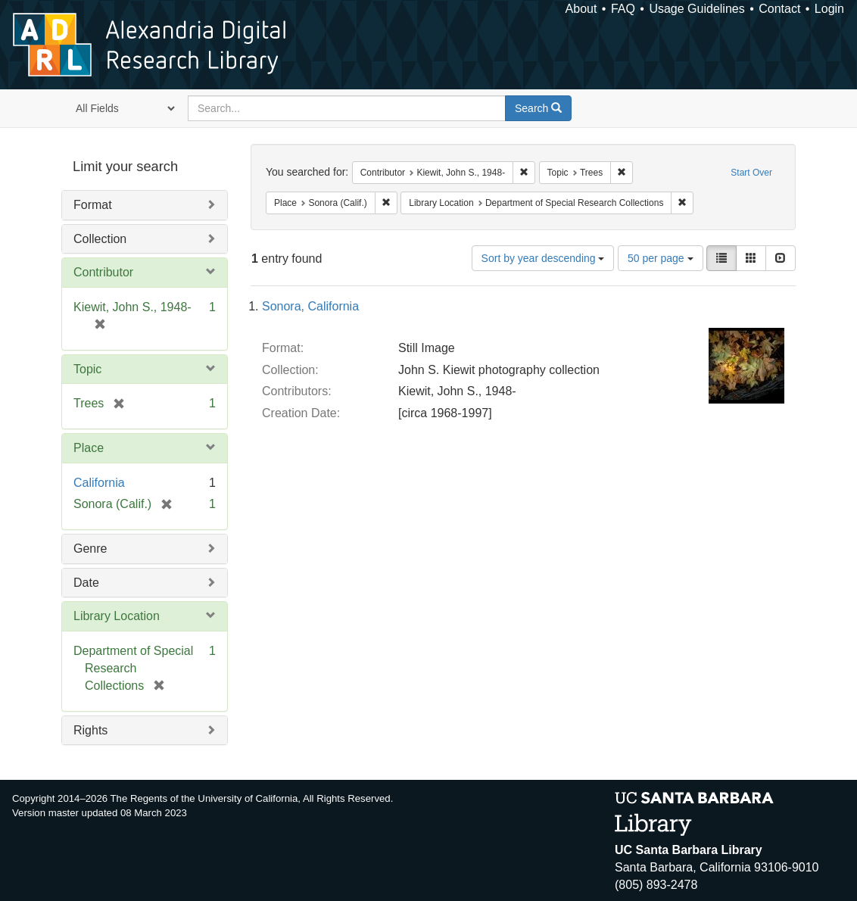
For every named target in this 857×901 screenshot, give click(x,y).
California (99, 482)
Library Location (116, 616)
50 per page (660, 258)
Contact (779, 8)
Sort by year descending (543, 258)
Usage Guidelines (696, 8)
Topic (87, 369)
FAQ (623, 8)
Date (86, 582)
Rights (90, 730)
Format (92, 204)
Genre (90, 548)
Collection (99, 238)
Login (829, 8)
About (581, 8)
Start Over (751, 172)
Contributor (103, 272)
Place (88, 447)
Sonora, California (310, 306)
